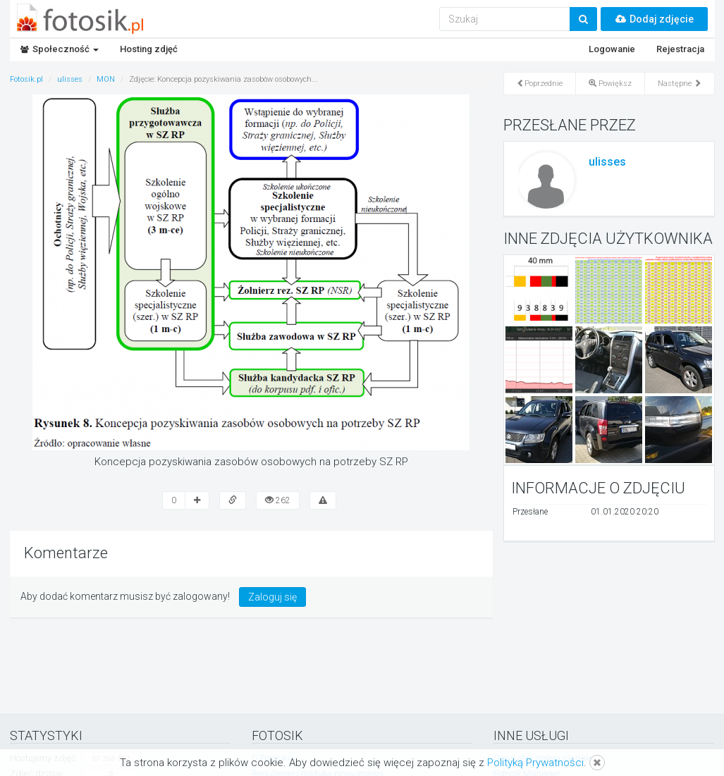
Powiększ (610, 83)
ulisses (607, 161)
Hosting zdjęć (149, 49)
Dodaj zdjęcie (654, 19)
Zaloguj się (272, 597)
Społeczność (59, 49)
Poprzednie (540, 83)
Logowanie (612, 49)
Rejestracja (680, 49)
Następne (679, 83)
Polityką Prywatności (535, 762)
